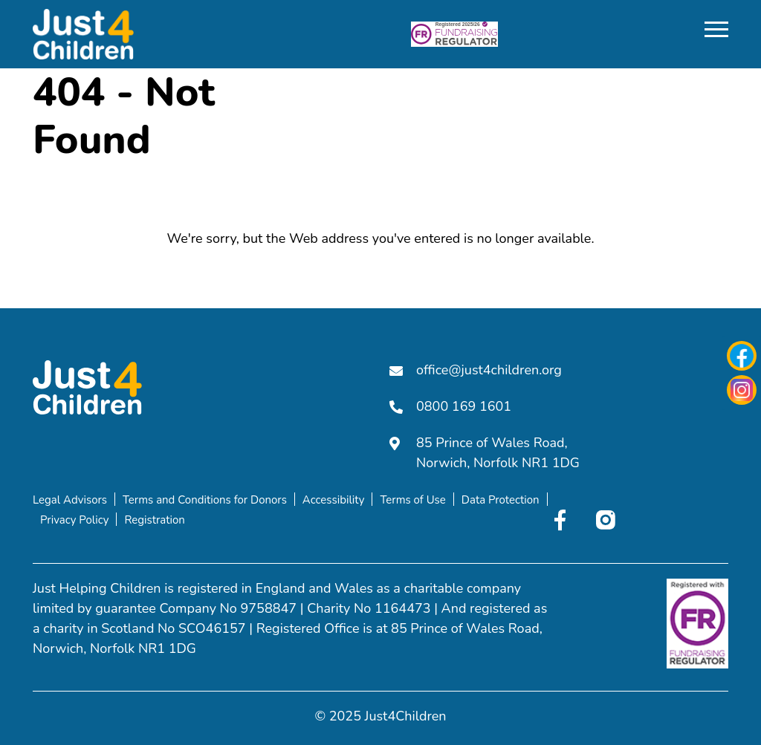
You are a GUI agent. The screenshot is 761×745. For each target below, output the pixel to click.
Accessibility (333, 499)
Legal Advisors (70, 499)
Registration (154, 520)
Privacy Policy (74, 520)
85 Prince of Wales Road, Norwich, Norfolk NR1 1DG (484, 453)
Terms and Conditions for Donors (205, 499)
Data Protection (501, 499)
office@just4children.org (475, 370)
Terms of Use (412, 499)
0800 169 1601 (450, 406)
